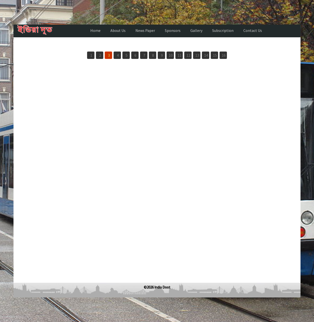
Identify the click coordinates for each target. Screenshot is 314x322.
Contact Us (252, 30)
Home (95, 30)
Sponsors (173, 30)
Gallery (196, 30)
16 (224, 55)
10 (171, 55)
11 (180, 55)
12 (188, 55)
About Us (118, 30)
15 (215, 55)
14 (206, 55)
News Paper (145, 30)
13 (197, 55)
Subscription (223, 30)
